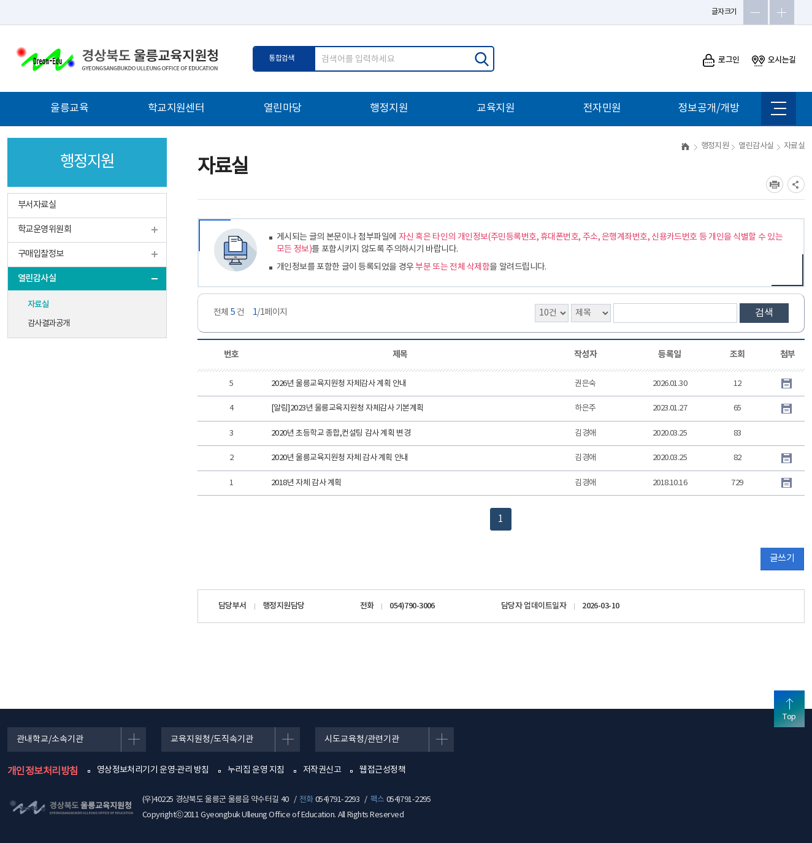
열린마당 (283, 108)
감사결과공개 (49, 323)
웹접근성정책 (382, 770)
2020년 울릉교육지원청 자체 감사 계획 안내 (339, 458)
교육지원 (496, 108)
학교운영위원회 (44, 229)
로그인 (721, 60)
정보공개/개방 (708, 108)
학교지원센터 (176, 108)
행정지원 (389, 108)
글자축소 (755, 12)
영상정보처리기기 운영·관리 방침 (153, 770)
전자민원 (602, 108)
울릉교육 (69, 108)
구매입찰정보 (41, 254)
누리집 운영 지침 (256, 770)
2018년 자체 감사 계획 (306, 483)
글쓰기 (782, 558)
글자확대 (782, 12)
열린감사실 (37, 278)
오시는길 (774, 60)
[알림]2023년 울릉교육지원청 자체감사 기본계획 (347, 408)
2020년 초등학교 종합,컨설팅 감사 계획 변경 (340, 433)
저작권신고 (322, 770)
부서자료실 (37, 205)
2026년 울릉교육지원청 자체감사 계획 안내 (339, 383)
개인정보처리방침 (43, 771)
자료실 (38, 304)
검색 (764, 313)
